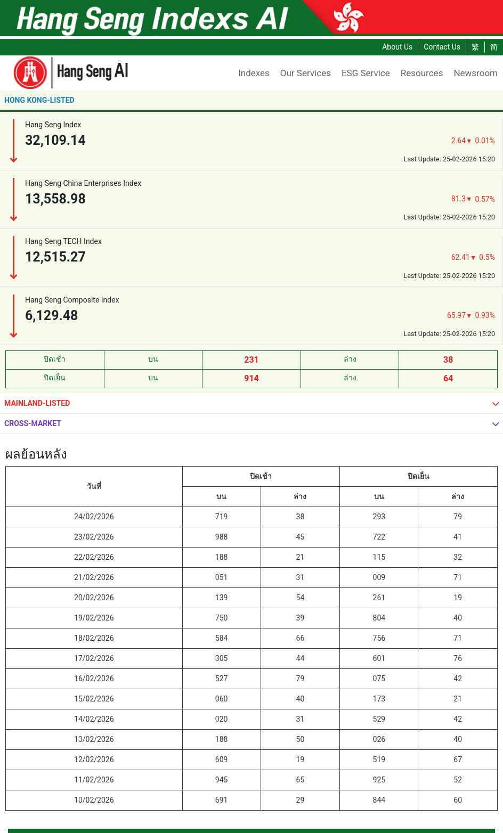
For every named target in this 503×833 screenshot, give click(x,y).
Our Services (305, 73)
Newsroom (475, 73)
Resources (422, 73)
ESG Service (366, 73)
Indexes (254, 73)
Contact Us (442, 47)
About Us (397, 47)
